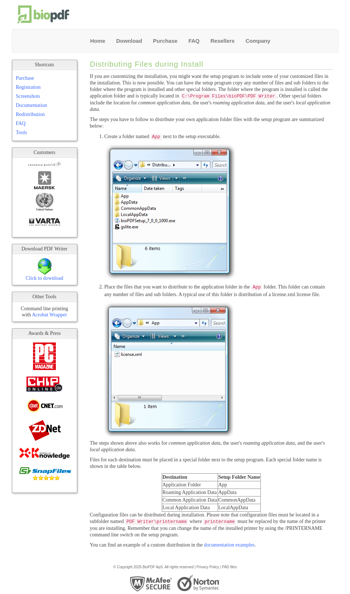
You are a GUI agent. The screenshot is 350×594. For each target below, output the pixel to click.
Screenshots (28, 96)
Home (98, 41)
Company (258, 41)
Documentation (31, 105)
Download (129, 41)
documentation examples (229, 545)
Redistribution (30, 114)
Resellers (222, 41)
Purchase (165, 41)
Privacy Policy (208, 567)
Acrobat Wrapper (49, 314)
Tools (21, 132)
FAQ (193, 41)
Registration (28, 87)
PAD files (229, 567)
